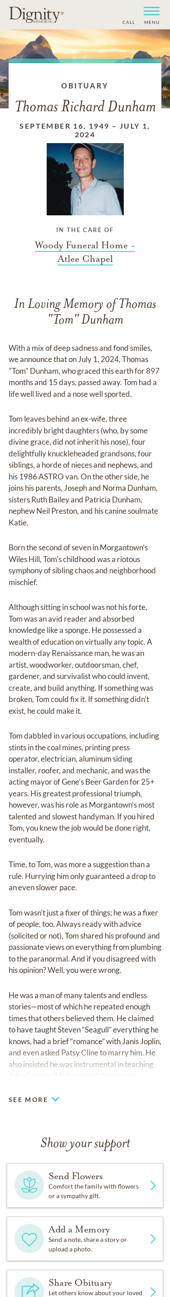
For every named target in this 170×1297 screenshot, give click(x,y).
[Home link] (36, 14)
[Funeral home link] (85, 251)
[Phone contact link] (128, 21)
